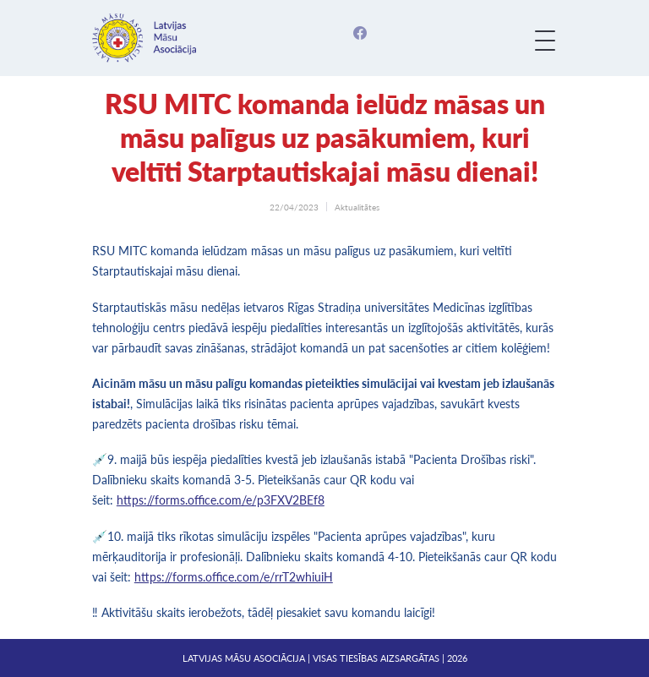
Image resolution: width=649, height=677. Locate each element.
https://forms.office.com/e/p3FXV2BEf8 (220, 500)
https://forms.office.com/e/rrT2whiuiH (233, 577)
